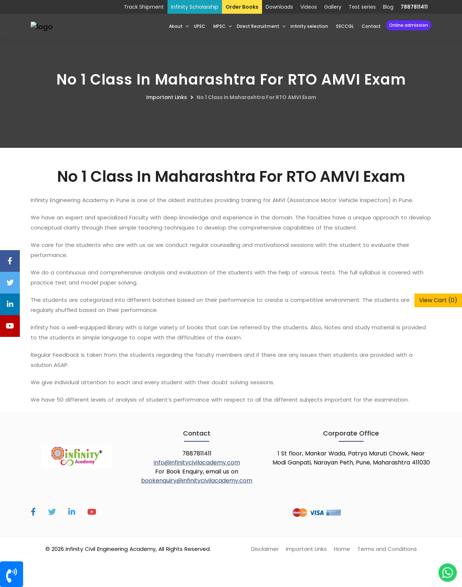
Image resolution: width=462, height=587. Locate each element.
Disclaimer (265, 549)
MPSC (219, 26)
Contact (371, 26)
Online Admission (408, 25)
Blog (388, 6)
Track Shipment (144, 6)
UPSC (199, 26)
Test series (362, 6)
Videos (308, 6)
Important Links (166, 97)
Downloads (279, 6)
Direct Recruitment (258, 26)
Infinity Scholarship (194, 6)
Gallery (332, 6)
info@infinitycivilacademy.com (197, 462)
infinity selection (309, 26)
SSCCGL (345, 26)
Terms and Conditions (387, 549)
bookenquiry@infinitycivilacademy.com (196, 480)
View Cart (438, 300)
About (176, 26)
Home (342, 549)
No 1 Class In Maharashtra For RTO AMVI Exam (256, 97)
